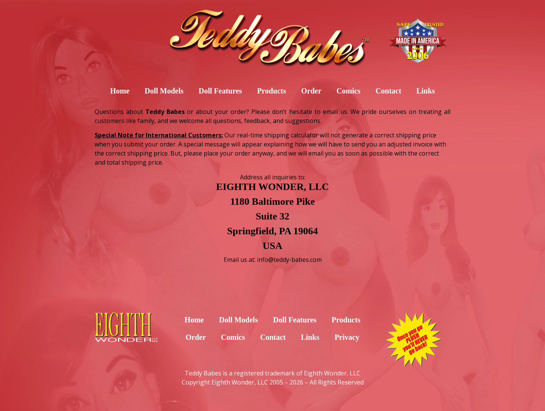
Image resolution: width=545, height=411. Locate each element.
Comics (348, 91)
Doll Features (220, 91)
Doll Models (164, 91)
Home (119, 91)
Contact (388, 91)
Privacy (347, 337)
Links (425, 91)
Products (271, 91)
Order (311, 91)
